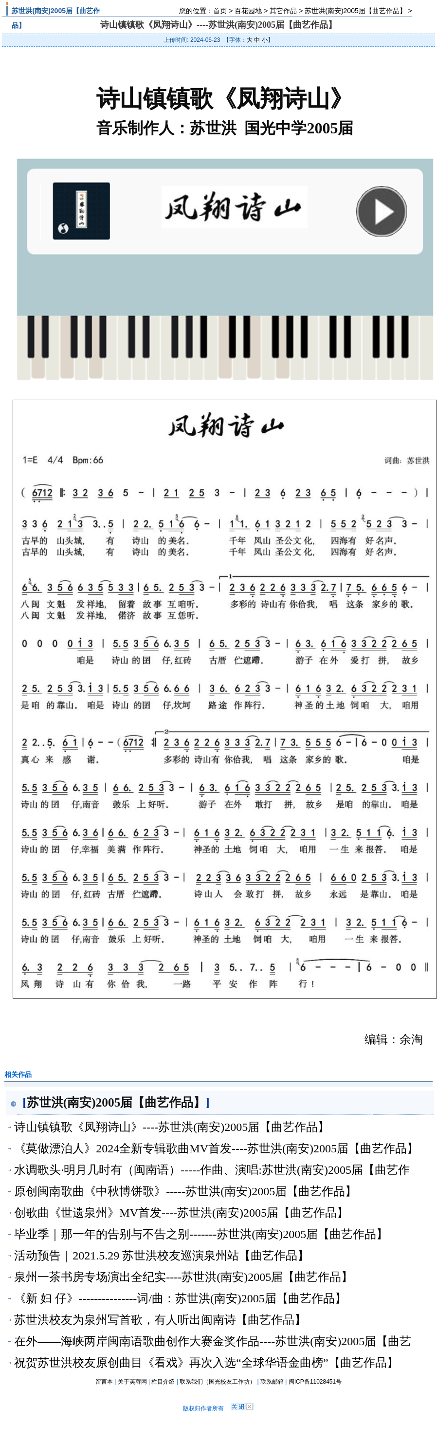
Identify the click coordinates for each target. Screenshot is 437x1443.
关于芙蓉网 (132, 1381)
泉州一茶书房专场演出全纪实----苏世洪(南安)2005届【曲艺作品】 (183, 1277)
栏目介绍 (163, 1381)
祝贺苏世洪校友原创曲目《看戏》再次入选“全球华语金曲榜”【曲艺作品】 (206, 1362)
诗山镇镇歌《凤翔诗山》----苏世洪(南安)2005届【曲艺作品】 (171, 1127)
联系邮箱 (272, 1381)
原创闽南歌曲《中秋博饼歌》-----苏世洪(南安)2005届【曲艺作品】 (185, 1191)
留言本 (104, 1381)
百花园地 (248, 11)
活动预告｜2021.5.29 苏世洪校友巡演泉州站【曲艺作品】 (161, 1255)
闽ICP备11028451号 (315, 1381)
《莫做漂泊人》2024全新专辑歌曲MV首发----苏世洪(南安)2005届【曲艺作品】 (216, 1148)
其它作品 (283, 11)
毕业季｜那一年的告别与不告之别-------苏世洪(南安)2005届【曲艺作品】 (201, 1234)
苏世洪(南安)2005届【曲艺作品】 (355, 11)
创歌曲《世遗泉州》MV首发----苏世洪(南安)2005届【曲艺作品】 (181, 1212)
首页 (220, 11)
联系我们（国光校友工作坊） (217, 1381)
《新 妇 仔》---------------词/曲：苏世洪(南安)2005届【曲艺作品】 (180, 1298)
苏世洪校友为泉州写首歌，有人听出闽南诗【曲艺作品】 (160, 1320)
